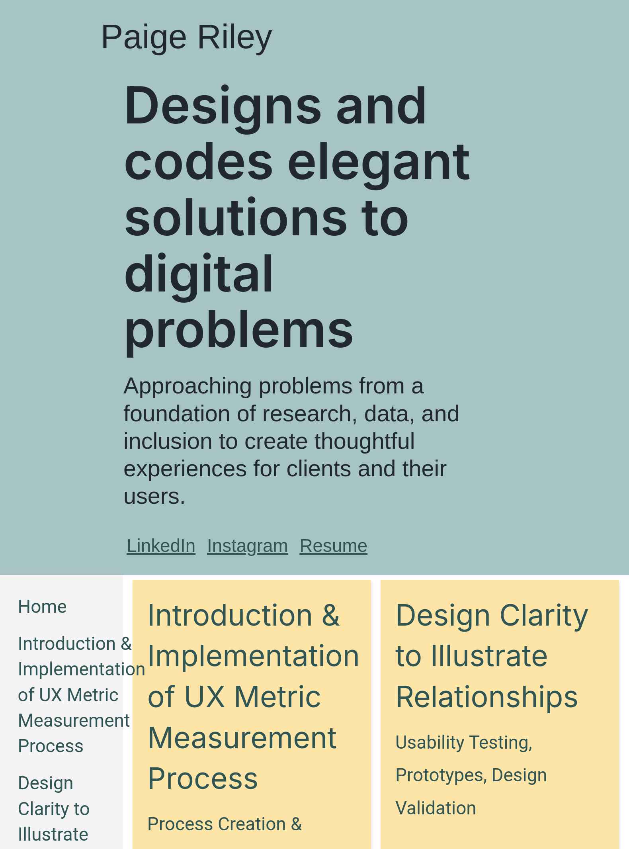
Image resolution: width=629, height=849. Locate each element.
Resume (334, 546)
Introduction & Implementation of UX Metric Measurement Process (81, 695)
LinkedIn (161, 546)
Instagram (247, 546)
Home (42, 606)
